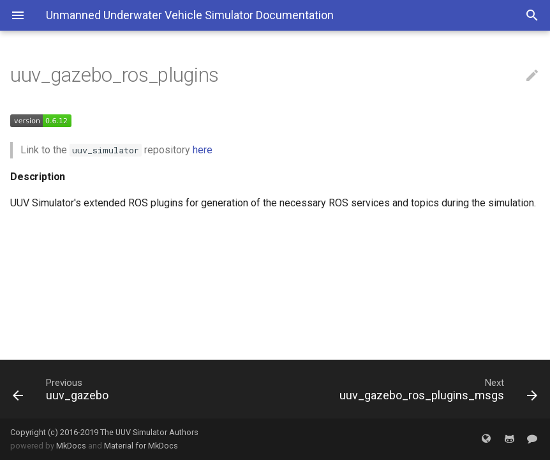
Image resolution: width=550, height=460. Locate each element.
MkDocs (71, 445)
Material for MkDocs (141, 445)
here (202, 150)
